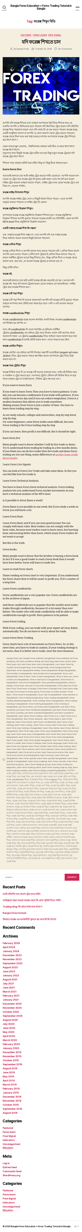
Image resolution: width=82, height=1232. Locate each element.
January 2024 (11, 951)
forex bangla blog (22, 667)
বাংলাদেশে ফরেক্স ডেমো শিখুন (48, 834)
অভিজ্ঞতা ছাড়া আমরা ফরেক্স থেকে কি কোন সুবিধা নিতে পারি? (32, 900)
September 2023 (12, 963)
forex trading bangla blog (31, 697)
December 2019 (12, 1052)
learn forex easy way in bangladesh (28, 734)
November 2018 (12, 1100)
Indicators (9, 1140)
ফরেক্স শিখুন (40, 819)
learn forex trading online (29, 767)
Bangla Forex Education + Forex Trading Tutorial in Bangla (41, 7)
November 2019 (12, 1056)
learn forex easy (26, 731)
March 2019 (10, 1084)
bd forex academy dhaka (28, 661)
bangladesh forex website (56, 658)
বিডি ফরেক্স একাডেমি (44, 843)
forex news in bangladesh (25, 694)
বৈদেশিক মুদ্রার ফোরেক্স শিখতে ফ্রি (28, 846)
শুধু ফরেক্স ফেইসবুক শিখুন (22, 855)
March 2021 (9, 991)
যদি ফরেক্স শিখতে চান (41, 42)
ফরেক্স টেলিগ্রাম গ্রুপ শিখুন (34, 791)
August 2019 (10, 1068)
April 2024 (9, 947)
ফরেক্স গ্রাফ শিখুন (69, 788)
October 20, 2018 (43, 49)
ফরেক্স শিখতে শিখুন (26, 819)
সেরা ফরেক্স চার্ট (34, 858)
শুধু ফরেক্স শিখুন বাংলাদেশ (58, 855)
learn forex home (61, 740)
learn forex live (70, 743)
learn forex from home (29, 737)
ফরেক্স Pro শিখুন (35, 779)
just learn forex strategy (64, 710)
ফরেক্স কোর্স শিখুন (43, 785)
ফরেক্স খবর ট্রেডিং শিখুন (60, 785)
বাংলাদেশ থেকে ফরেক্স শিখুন (52, 828)
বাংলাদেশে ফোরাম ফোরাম (44, 837)
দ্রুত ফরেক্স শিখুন (23, 776)
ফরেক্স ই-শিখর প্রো (35, 782)
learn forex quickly (27, 758)
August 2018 (10, 1112)
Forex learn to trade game (27, 691)
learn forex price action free (55, 752)
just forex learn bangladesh (47, 706)
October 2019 (11, 1060)
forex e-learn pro (64, 676)
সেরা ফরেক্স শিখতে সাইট (50, 858)
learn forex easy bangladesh (48, 731)
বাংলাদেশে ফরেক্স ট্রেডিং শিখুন (23, 834)
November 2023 (12, 959)
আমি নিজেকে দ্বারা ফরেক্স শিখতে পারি (37, 773)
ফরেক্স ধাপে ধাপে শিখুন (37, 800)
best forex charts (63, 661)
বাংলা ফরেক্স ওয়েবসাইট (47, 825)
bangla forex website (33, 658)
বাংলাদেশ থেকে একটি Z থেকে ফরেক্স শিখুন (23, 828)
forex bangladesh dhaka (28, 670)
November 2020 (12, 1007)
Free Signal (54, 35)
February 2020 (11, 1044)
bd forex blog (47, 661)
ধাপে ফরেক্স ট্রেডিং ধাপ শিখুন (64, 776)
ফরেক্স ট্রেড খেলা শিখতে (55, 791)
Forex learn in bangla (26, 688)
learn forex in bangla (31, 743)
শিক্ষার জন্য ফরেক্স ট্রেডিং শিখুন (56, 849)
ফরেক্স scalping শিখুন (53, 779)
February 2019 (11, 1088)
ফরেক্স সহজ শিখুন (66, 822)
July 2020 (9, 1024)
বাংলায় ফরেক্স (65, 840)
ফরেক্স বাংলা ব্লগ (35, 809)
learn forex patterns (44, 749)
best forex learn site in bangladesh (38, 664)
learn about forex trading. (31, 716)
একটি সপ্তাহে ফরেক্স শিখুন (63, 773)
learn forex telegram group (38, 764)
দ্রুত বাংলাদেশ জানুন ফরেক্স (41, 776)
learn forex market (37, 746)
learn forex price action (30, 752)
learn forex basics (52, 719)
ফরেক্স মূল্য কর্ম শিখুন (59, 816)
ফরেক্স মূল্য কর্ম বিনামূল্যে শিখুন (38, 816)
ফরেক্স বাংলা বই (55, 807)
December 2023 (12, 955)
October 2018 (11, 1104)
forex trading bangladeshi (56, 697)
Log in (6, 1163)
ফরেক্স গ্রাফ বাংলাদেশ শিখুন (28, 788)
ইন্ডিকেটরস (8, 1148)
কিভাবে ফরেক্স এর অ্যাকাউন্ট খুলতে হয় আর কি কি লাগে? (29, 919)
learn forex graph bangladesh (38, 740)
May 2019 (8, 1076)
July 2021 (8, 983)
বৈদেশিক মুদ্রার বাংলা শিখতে (54, 846)
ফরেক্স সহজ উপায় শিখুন (25, 822)
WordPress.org (11, 1175)
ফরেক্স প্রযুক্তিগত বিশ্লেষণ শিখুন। (53, 803)
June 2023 (9, 971)
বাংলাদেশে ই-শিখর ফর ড (49, 831)
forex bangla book (40, 667)
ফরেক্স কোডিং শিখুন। (27, 785)
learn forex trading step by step (57, 767)
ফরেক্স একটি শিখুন (51, 782)
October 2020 (11, 1011)
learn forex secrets (57, 761)
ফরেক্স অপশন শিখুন (70, 779)
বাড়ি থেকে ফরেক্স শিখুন (26, 843)
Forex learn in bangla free (49, 688)
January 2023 (11, 975)
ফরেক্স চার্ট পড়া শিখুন (14, 791)
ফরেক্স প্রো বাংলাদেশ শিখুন (25, 807)
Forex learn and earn (23, 685)
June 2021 (9, 987)
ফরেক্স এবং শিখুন (66, 782)
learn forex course (42, 725)
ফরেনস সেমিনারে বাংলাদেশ (26, 825)
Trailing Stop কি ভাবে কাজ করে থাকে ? (22, 906)
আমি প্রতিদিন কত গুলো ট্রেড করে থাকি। (22, 894)
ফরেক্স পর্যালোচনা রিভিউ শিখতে (27, 803)
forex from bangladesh (29, 682)
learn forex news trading (59, 746)
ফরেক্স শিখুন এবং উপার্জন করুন (58, 819)
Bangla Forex (23, 49)
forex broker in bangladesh (19, 673)
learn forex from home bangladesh (57, 737)
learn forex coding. (24, 725)
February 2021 (11, 995)
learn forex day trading (63, 725)
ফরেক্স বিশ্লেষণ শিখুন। (57, 813)
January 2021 (11, 999)
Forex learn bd (64, 685)
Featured (26, 35)
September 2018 (12, 1108)
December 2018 (12, 1096)
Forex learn (40, 35)
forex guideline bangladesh (54, 682)
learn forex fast (53, 734)
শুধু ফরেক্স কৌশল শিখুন (44, 852)
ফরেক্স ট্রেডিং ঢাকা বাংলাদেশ (30, 794)
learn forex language (52, 743)
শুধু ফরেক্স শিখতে (40, 855)
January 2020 (11, 1048)
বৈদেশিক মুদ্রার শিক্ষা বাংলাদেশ (31, 849)
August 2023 (10, 967)
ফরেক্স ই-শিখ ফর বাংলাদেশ (17, 782)
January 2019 (11, 1092)
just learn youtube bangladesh (39, 713)
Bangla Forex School (14, 913)
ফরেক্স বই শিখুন (42, 807)
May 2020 (9, 1032)
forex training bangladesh (41, 703)
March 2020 (10, 1040)
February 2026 (11, 943)
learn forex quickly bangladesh (52, 758)
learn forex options (25, 749)
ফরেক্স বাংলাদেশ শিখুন (23, 813)
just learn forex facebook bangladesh (34, 710)
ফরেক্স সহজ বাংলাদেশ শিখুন (47, 822)
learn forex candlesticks (44, 722)
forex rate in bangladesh (49, 694)
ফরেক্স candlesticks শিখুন (17, 779)
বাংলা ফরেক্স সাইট (65, 825)
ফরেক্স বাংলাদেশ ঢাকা (50, 809)
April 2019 (9, 1080)
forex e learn (25, 676)
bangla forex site (14, 658)
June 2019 (9, 1072)
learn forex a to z (52, 716)
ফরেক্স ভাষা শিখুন (18, 816)
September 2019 (12, 1064)
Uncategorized (11, 1144)
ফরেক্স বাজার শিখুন (40, 813)
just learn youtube (15, 713)
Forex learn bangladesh (45, 685)
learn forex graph (14, 740)
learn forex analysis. (33, 719)
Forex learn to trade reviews (53, 691)
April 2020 (9, 1036)
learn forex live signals (17, 746)
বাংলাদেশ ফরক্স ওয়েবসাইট (28, 831)
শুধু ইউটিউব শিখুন (26, 852)
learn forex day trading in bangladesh (24, 728)
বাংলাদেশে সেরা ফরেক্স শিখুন (47, 840)
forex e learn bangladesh (43, 676)
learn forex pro (47, 755)
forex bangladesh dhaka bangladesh (58, 670)
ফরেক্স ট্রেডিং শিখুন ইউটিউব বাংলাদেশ (46, 797)
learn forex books (24, 722)
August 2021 (10, 979)
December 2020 (12, 1003)
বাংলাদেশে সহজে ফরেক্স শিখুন (23, 840)
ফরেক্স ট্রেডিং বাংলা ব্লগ (51, 794)
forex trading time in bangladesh (48, 700)
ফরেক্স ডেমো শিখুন (19, 800)
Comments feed (12, 1171)
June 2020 (9, 1028)
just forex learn (26, 706)
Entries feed (10, 1167)
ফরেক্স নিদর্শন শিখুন (54, 800)
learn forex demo (51, 728)
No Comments (65, 49)
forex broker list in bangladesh (47, 673)
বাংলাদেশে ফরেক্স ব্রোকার (23, 837)
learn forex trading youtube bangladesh (47, 770)
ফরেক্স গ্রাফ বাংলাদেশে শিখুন (51, 788)
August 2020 (10, 1019)
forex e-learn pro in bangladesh (45, 679)
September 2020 (13, 1015)
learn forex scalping (37, 761)
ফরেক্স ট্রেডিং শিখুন (22, 797)
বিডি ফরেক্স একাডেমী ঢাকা (64, 843)
